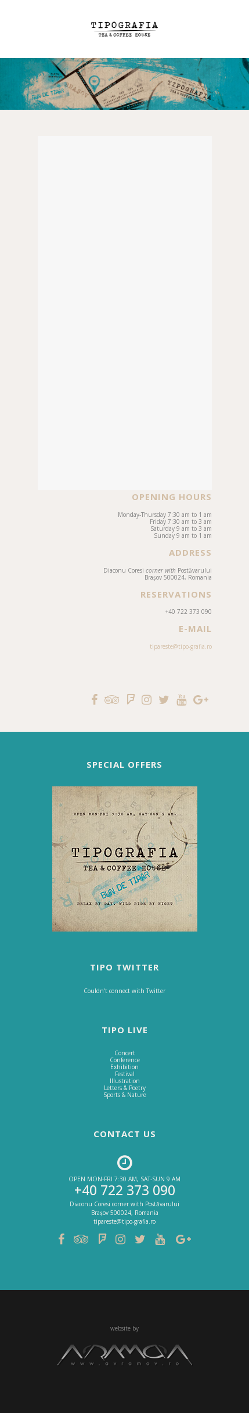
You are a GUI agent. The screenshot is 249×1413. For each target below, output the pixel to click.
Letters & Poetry (125, 1088)
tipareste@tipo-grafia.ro (181, 646)
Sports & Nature (124, 1095)
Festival (125, 1074)
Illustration (125, 1081)
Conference (125, 1060)
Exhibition (124, 1067)
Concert (124, 1053)
